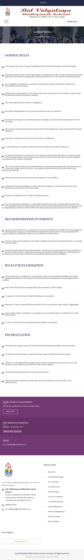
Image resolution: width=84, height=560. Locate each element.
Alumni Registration (56, 511)
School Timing (54, 516)
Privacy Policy (54, 487)
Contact (43, 2)
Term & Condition (55, 497)
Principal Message (55, 477)
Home (36, 37)
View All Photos (21, 541)
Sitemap (28, 557)
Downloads (72, 21)
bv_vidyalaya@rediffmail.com (17, 509)
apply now (10, 411)
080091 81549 (11, 505)
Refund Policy (54, 492)
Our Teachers (53, 482)
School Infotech (52, 557)
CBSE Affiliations (55, 507)
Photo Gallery (54, 521)
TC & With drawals (55, 502)
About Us (52, 472)
